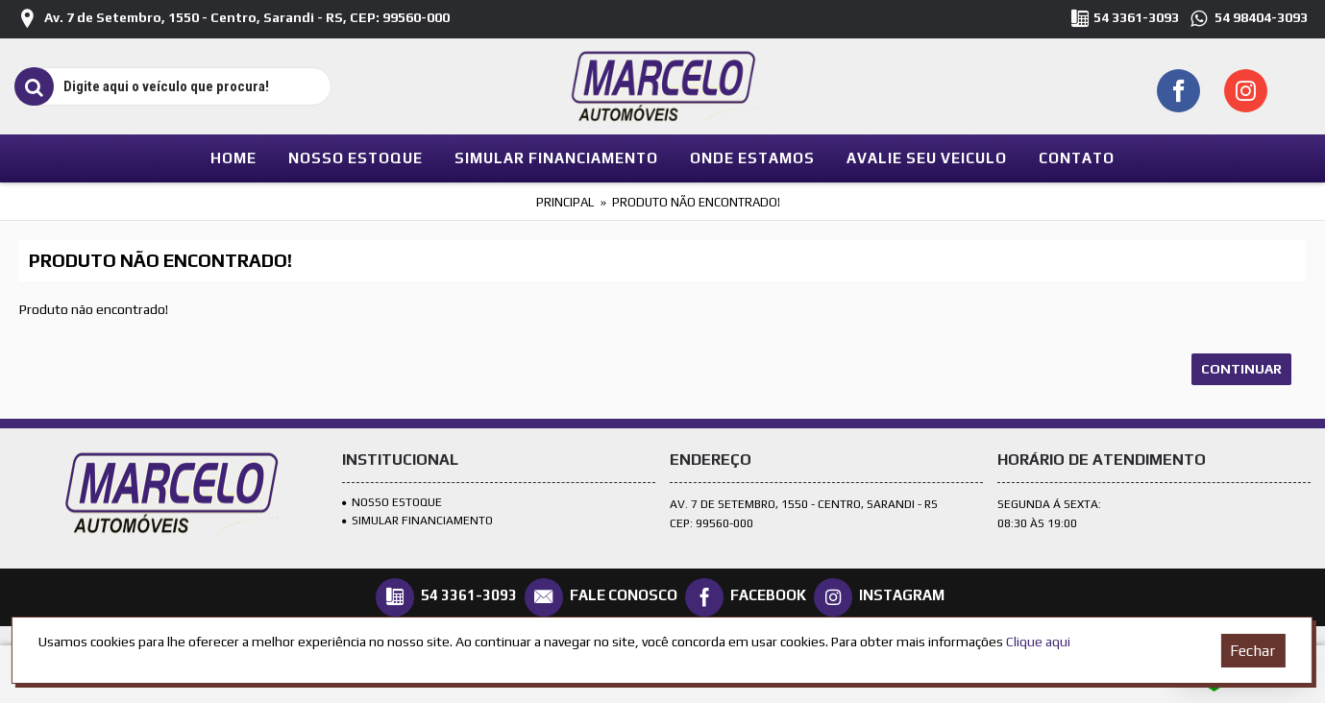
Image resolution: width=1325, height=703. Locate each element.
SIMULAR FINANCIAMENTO (417, 520)
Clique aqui (1038, 641)
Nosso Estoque (392, 502)
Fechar (1252, 651)
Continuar (1241, 368)
